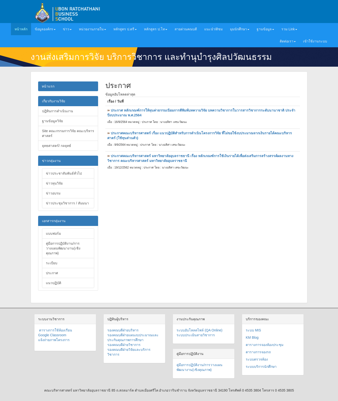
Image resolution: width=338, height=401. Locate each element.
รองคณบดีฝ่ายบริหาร (123, 330)
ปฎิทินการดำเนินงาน (57, 111)
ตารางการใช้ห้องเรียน (55, 330)
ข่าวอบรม (53, 193)
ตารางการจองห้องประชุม (264, 345)
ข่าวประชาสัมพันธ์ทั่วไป (64, 173)
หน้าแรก (48, 86)
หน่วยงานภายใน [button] (92, 29)
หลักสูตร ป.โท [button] (155, 29)
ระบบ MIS (253, 330)
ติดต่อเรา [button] (288, 41)
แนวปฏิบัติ (53, 283)
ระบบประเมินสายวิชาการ (196, 335)
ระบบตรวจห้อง (257, 359)
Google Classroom (52, 335)
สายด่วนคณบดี (186, 29)
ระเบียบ (51, 263)
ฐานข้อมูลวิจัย (52, 121)
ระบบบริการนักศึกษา (261, 367)
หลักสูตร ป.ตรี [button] (125, 29)
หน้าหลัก (23, 28)
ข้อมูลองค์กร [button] (45, 29)
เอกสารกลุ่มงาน (54, 221)
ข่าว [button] (67, 29)
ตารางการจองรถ (258, 352)
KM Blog (252, 337)
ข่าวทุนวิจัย (54, 183)
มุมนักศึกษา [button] (239, 29)
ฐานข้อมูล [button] (265, 29)
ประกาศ (52, 273)
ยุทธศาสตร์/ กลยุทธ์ (56, 146)
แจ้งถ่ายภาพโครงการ (54, 340)
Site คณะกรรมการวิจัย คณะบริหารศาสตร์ (68, 133)
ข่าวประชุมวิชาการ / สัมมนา (67, 203)
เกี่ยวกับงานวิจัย (53, 101)
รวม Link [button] (289, 29)
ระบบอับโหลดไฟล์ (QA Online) (199, 330)
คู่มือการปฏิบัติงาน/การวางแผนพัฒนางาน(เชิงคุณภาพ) (63, 248)
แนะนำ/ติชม (213, 29)
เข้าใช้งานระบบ (315, 41)
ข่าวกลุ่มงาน (51, 161)
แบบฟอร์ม (53, 233)
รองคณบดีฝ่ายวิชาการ (124, 345)
